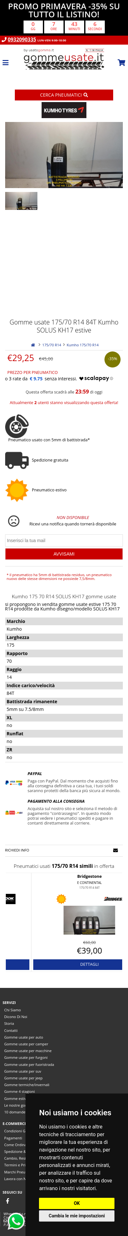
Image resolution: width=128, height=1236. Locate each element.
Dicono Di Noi (15, 1016)
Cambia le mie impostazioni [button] (77, 1215)
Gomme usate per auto (23, 1037)
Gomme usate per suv (22, 1071)
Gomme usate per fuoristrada (29, 1064)
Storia (9, 1023)
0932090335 (22, 39)
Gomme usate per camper (26, 1044)
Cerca (64, 95)
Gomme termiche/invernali (26, 1084)
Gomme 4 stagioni (19, 1091)
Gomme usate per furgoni (26, 1057)
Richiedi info (61, 850)
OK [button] (77, 1203)
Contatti (11, 1030)
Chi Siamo (12, 1009)
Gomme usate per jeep (23, 1078)
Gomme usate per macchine (28, 1050)
